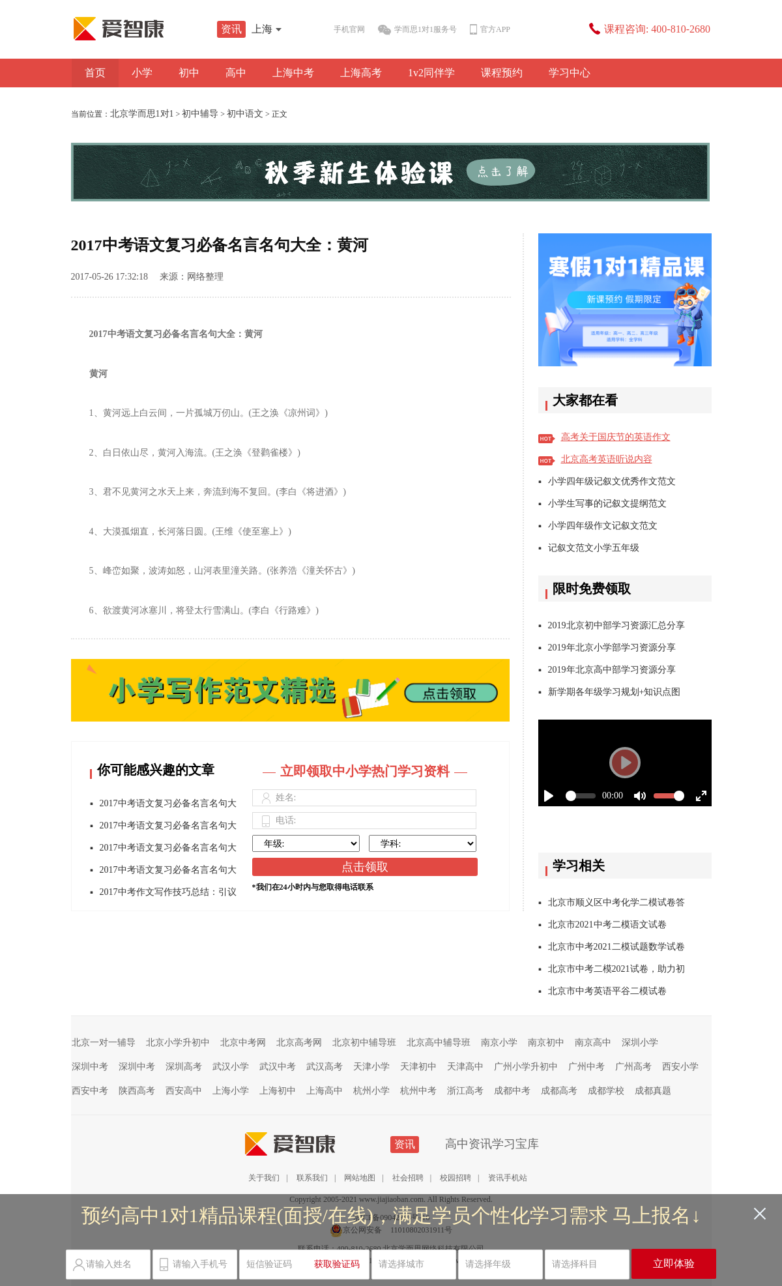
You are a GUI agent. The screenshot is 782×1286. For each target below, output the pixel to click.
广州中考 (586, 1067)
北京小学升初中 (178, 1042)
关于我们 (264, 1177)
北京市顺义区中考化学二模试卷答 (616, 902)
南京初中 (546, 1042)
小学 (142, 72)
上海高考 (361, 72)
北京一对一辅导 (104, 1042)
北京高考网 (299, 1042)
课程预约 (502, 72)
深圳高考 (184, 1067)
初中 (189, 72)
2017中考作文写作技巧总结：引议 (168, 892)
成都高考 (559, 1091)
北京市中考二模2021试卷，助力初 (616, 969)
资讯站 (318, 1144)
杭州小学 (371, 1091)
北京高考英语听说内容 (606, 459)
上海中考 (293, 72)
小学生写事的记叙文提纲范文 (607, 503)
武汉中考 (277, 1067)
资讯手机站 (507, 1177)
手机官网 (338, 30)
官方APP (490, 30)
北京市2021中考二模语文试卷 (607, 924)
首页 (95, 72)
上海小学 (230, 1091)
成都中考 (512, 1091)
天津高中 (465, 1067)
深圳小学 (640, 1042)
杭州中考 (418, 1091)
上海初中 (277, 1091)
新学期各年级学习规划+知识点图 (614, 692)
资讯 (231, 29)
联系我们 (312, 1177)
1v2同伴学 (431, 72)
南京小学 (499, 1042)
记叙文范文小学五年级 (593, 548)
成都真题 (653, 1091)
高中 (235, 72)
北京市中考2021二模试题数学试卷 (616, 947)
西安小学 (680, 1067)
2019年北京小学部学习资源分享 (612, 647)
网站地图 (359, 1177)
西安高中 (184, 1091)
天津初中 (418, 1067)
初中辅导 (200, 114)
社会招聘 (408, 1177)
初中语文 (245, 114)
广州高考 (633, 1067)
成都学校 (606, 1091)
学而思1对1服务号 (417, 30)
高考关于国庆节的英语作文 (616, 437)
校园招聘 (455, 1177)
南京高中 (593, 1042)
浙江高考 (465, 1091)
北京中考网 (243, 1042)
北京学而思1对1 (142, 114)
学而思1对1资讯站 (147, 28)
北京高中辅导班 (439, 1042)
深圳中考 (90, 1067)
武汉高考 (324, 1067)
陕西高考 (137, 1091)
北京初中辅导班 (364, 1042)
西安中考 (90, 1091)
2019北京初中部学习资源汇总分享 (616, 625)
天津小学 (371, 1067)
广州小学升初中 (526, 1067)
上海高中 (324, 1091)
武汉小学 (230, 1067)
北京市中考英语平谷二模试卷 (607, 991)
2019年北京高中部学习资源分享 (612, 670)
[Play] (625, 762)
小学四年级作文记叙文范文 (603, 526)
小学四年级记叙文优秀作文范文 (612, 481)
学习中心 (569, 72)
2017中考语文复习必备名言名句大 (168, 803)
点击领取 (364, 866)
